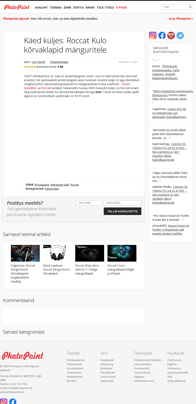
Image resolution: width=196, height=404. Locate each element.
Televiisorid (74, 372)
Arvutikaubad (75, 368)
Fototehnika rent (144, 381)
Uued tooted (108, 376)
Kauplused (107, 360)
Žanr (67, 7)
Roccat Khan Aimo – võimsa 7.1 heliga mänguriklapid (88, 269)
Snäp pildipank (176, 381)
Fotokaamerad (76, 360)
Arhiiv (90, 7)
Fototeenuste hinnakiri (147, 360)
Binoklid (71, 381)
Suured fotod (142, 372)
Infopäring (107, 364)
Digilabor (139, 376)
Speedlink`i (30, 88)
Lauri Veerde (38, 62)
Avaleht (41, 7)
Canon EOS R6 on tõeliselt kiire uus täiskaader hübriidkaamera (169, 113)
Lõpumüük (107, 381)
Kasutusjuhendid (177, 372)
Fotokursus (174, 368)
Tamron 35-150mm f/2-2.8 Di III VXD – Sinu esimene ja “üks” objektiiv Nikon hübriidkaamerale (169, 152)
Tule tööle (105, 7)
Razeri (126, 84)
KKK (169, 376)
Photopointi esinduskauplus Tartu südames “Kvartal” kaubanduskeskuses (165, 72)
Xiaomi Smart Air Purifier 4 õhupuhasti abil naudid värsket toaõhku (170, 229)
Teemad (56, 7)
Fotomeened (141, 368)
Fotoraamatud (142, 364)
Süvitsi (78, 7)
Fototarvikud (74, 364)
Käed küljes (52, 188)
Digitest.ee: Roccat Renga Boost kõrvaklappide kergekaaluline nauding (23, 273)
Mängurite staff (60, 184)
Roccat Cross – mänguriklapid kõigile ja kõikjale (121, 269)
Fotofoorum (174, 360)
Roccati (46, 88)
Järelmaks (106, 368)
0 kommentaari (59, 62)
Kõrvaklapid (42, 184)
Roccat (75, 184)
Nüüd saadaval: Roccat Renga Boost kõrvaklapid (56, 269)
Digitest (171, 364)
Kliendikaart (108, 372)
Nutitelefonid (75, 376)
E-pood (121, 7)
